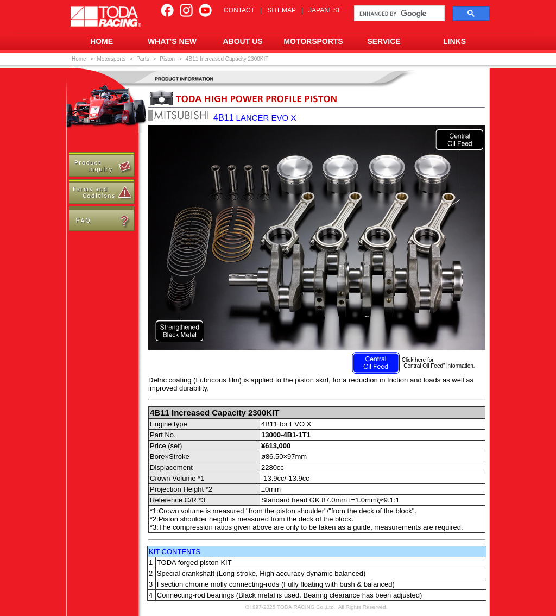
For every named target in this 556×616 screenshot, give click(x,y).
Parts (142, 59)
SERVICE (383, 41)
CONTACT (239, 10)
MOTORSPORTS (313, 41)
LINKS (454, 41)
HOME (101, 41)
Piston (167, 59)
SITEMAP (281, 10)
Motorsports (111, 59)
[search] (398, 13)
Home (79, 59)
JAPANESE (325, 10)
